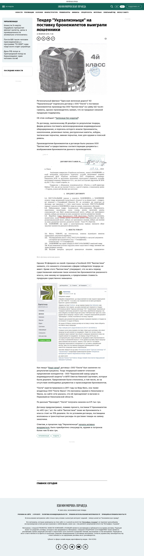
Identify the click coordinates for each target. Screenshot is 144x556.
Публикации (29, 12)
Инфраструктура (51, 12)
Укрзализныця (43, 436)
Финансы (75, 12)
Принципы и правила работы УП (114, 514)
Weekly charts (123, 12)
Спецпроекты (86, 12)
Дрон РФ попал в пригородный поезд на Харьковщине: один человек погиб (15, 55)
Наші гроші (53, 367)
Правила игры (64, 12)
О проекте (36, 514)
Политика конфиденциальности (54, 514)
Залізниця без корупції (67, 118)
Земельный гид (109, 12)
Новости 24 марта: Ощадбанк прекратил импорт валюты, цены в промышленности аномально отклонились (15, 30)
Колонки (39, 12)
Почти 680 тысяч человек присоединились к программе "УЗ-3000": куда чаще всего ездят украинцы (17, 43)
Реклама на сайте (24, 514)
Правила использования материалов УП (84, 514)
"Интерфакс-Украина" (90, 522)
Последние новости (13, 71)
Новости (18, 12)
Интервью (98, 12)
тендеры (56, 436)
